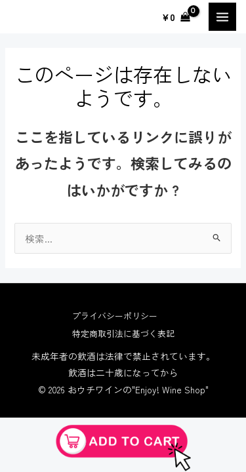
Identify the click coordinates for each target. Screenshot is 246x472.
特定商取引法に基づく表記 (123, 333)
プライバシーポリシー (114, 315)
